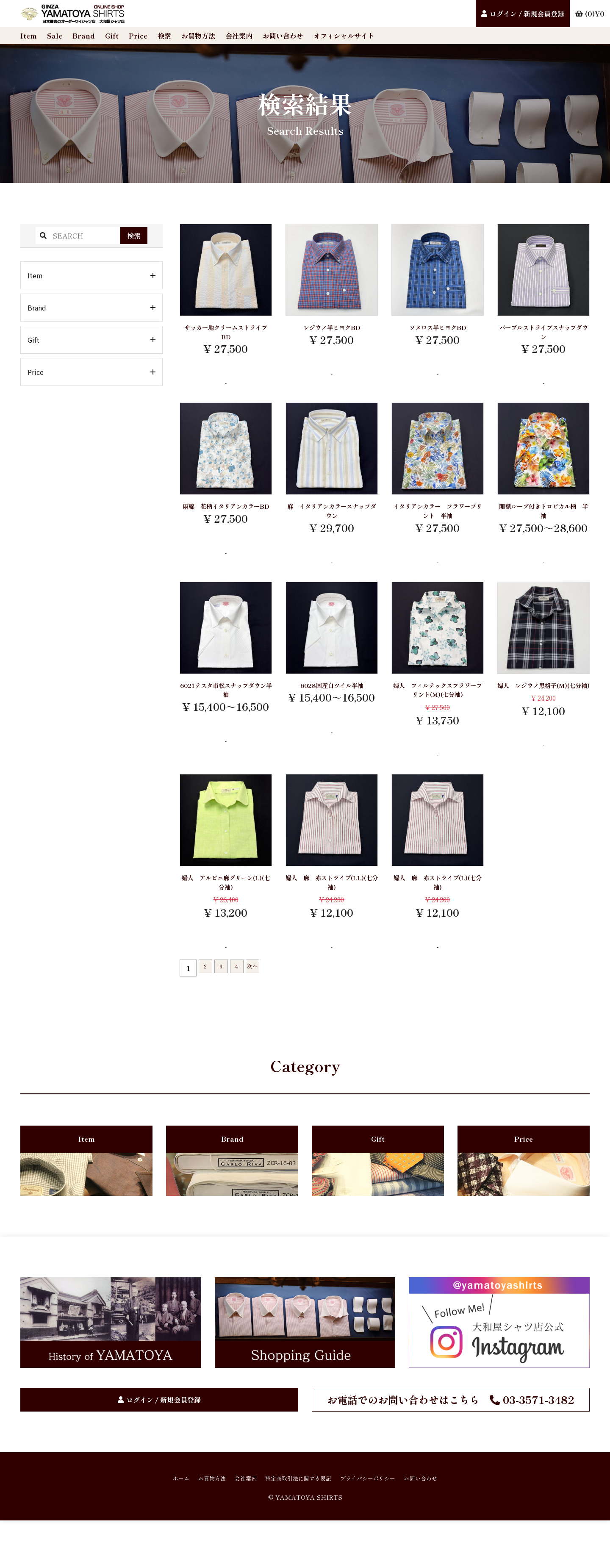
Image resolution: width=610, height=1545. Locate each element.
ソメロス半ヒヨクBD (437, 328)
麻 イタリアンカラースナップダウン (331, 517)
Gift (112, 36)
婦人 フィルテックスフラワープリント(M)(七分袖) (437, 701)
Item (28, 36)
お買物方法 (198, 36)
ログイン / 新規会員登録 (527, 13)
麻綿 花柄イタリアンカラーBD (226, 517)
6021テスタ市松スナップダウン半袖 (226, 701)
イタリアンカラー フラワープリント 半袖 (437, 517)
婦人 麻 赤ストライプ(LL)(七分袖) (332, 898)
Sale (54, 36)
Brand (83, 36)
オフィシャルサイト (343, 36)
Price (138, 36)
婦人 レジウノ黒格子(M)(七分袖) (543, 701)
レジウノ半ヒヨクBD (332, 328)
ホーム (154, 1502)
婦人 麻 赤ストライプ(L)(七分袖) (438, 898)
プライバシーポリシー (381, 1502)
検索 (164, 36)
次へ (264, 987)
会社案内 (238, 36)
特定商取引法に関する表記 (296, 1502)
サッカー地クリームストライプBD (226, 334)
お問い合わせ (283, 36)
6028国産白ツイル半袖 (332, 695)
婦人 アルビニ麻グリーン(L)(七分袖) (226, 898)
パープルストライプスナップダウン (543, 334)
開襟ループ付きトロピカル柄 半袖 (543, 517)
